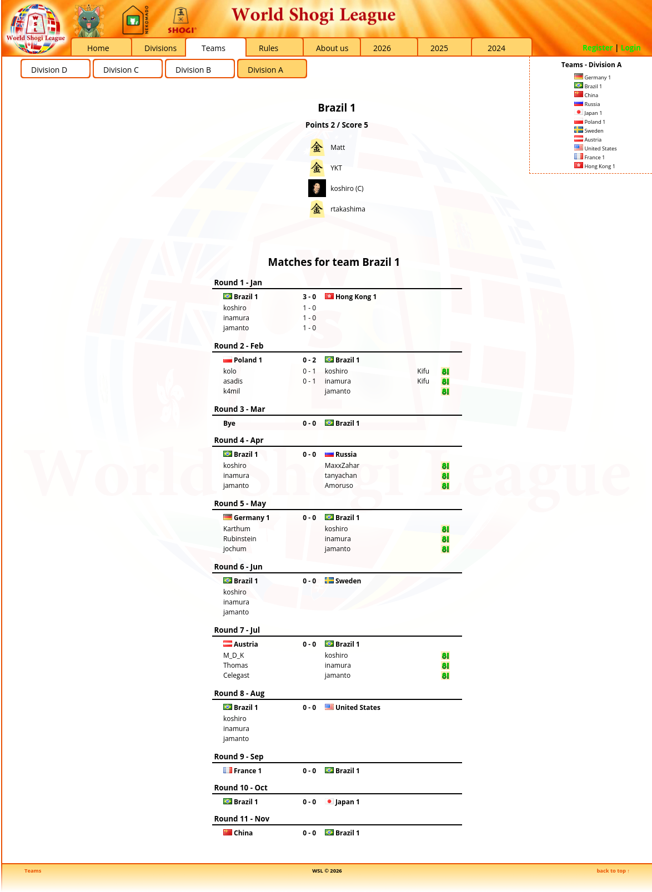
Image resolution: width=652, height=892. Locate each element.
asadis (233, 381)
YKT (336, 168)
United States (595, 148)
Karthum (236, 528)
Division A (265, 69)
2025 (439, 48)
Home (98, 48)
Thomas (235, 665)
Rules (268, 48)
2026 (382, 48)
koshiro (235, 308)
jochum (235, 548)
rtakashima (347, 209)
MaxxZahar (342, 465)
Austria (587, 139)
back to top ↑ (613, 870)
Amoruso (339, 485)
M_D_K (233, 655)
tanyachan (341, 475)
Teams (213, 48)
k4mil (231, 391)
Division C (121, 69)
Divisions (160, 48)
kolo (230, 371)
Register (598, 48)
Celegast (236, 675)
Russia (587, 104)
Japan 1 (588, 113)
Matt (337, 147)
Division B (193, 69)
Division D (49, 69)
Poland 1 (589, 121)
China (586, 95)
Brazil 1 (588, 86)
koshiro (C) (347, 188)
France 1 (589, 157)
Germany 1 (592, 77)
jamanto (236, 327)
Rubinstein (240, 538)
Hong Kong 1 (594, 166)
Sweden (589, 130)
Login (631, 48)
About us (332, 48)
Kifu (423, 371)
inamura (236, 317)
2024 (496, 48)
